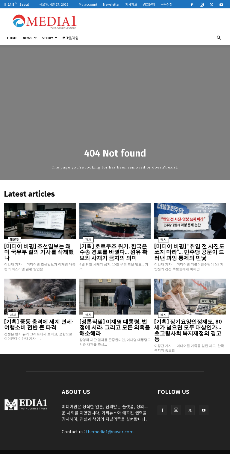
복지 (159, 310)
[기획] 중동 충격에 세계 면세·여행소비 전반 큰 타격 (38, 320)
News (30, 37)
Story (50, 37)
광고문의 (149, 4)
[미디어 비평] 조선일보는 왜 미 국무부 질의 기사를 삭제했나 (38, 247)
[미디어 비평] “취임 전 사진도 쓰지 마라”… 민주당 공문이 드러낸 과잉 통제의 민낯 (189, 249)
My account (88, 4)
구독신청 (166, 4)
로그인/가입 (70, 37)
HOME (12, 37)
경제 (84, 238)
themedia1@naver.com (110, 419)
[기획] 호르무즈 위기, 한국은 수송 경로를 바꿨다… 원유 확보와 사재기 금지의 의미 (114, 249)
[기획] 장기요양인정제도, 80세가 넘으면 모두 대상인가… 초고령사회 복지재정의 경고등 (189, 322)
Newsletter (111, 4)
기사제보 (131, 4)
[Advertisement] (155, 22)
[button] (218, 38)
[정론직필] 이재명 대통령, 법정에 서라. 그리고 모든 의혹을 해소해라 (113, 320)
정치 (159, 238)
